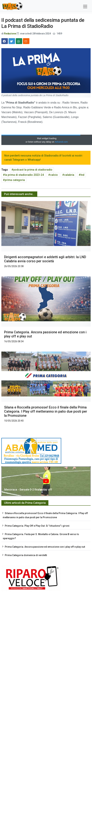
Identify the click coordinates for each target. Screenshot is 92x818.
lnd (82, 174)
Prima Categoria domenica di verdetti (26, 555)
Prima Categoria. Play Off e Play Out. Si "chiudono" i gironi (37, 525)
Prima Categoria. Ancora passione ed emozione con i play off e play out (45, 546)
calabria (69, 174)
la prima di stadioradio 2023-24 (24, 174)
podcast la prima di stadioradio (32, 169)
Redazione (10, 33)
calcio (54, 174)
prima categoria (15, 180)
